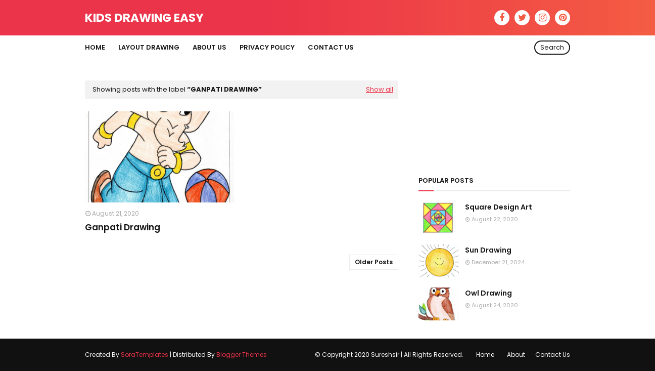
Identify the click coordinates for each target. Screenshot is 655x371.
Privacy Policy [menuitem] (267, 47)
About (516, 354)
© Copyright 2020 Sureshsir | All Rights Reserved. (389, 354)
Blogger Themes (241, 354)
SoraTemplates (144, 354)
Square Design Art (498, 207)
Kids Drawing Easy (144, 18)
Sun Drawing (488, 250)
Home (485, 354)
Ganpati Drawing (122, 227)
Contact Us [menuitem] (331, 47)
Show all (379, 89)
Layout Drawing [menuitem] (148, 47)
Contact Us (552, 354)
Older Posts (374, 262)
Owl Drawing (488, 293)
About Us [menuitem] (209, 47)
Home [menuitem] (95, 47)
